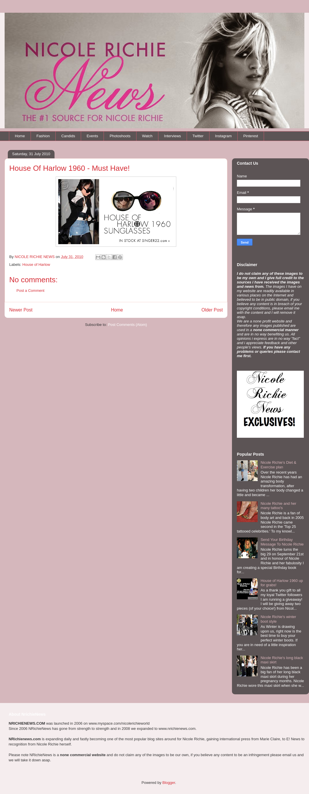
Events (92, 136)
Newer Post (21, 309)
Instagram (223, 136)
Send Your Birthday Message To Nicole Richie (282, 541)
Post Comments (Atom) (127, 324)
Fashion (43, 136)
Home (20, 136)
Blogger (168, 782)
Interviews (172, 136)
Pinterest (250, 136)
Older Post (212, 309)
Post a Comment (30, 290)
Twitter (197, 136)
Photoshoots (120, 136)
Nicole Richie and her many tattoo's (278, 505)
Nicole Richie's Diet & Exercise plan (278, 464)
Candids (68, 136)
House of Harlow (36, 264)
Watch (147, 136)
